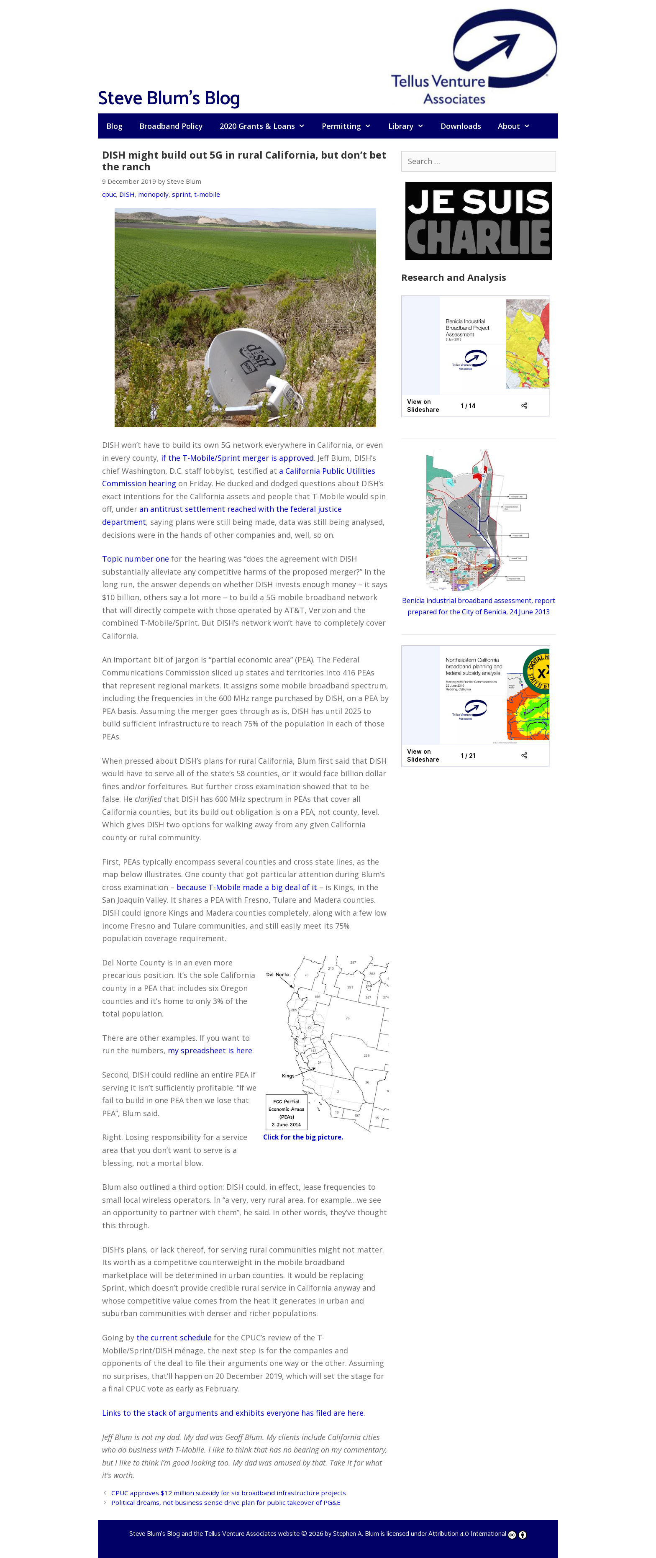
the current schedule (174, 1337)
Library (410, 126)
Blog (114, 126)
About (518, 126)
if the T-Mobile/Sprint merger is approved (237, 458)
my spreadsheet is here (210, 1050)
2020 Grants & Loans (266, 126)
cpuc (109, 194)
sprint (181, 194)
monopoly (153, 194)
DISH (127, 194)
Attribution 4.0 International (477, 1534)
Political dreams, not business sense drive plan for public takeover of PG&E (226, 1502)
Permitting (350, 126)
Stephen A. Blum (356, 1534)
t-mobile (207, 194)
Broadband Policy (171, 126)
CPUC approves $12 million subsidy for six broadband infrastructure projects (228, 1493)
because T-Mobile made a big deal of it (247, 887)
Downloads (461, 126)
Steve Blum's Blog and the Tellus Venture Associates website (214, 1534)
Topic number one (135, 559)
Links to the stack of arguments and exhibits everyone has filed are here (233, 1413)
